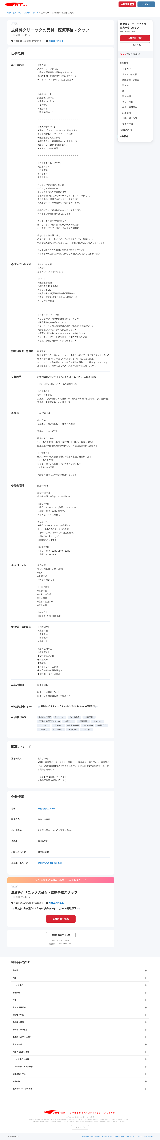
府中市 (35, 13)
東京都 (27, 13)
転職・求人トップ (14, 13)
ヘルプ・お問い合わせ (145, 1136)
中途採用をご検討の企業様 (91, 1136)
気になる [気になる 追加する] (136, 45)
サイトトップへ (80, 1127)
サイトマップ (131, 1136)
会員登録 (127, 4)
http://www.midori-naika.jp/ (50, 863)
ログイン (146, 4)
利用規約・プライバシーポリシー (113, 1136)
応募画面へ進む (60, 919)
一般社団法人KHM (46, 808)
